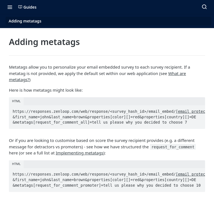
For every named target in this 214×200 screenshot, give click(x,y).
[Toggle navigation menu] (10, 7)
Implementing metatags (79, 153)
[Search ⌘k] (204, 7)
